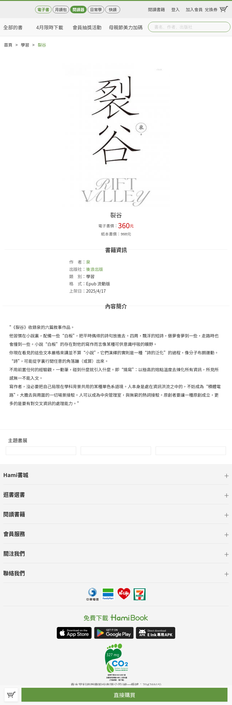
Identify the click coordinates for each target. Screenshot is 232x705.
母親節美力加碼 (126, 27)
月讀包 (61, 9)
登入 (175, 8)
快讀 (113, 9)
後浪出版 (94, 269)
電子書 (43, 9)
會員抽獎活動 (87, 27)
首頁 (8, 45)
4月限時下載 (49, 27)
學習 (25, 45)
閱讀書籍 (156, 8)
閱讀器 (78, 9)
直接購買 (124, 695)
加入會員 (194, 8)
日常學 (96, 9)
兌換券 (211, 8)
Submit (225, 27)
